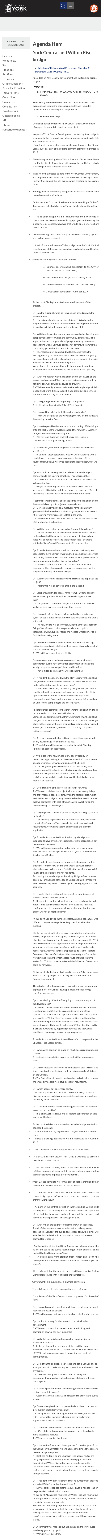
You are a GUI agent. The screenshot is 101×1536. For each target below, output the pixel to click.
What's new (9, 60)
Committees (9, 101)
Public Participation (13, 88)
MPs (5, 120)
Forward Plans (10, 92)
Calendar (7, 56)
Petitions (7, 74)
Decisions (8, 79)
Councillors (8, 97)
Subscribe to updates (14, 129)
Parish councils (11, 111)
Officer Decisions (12, 83)
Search (6, 65)
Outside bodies (11, 115)
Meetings (8, 69)
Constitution (9, 106)
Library (6, 125)
